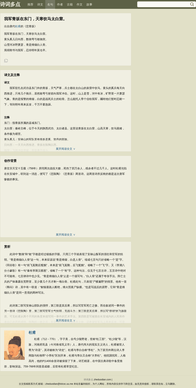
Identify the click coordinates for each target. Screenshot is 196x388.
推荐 (30, 4)
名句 (50, 4)
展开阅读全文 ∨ (65, 148)
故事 (89, 4)
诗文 (40, 4)
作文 (80, 4)
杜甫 (18, 26)
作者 (60, 4)
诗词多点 (10, 4)
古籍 (70, 4)
